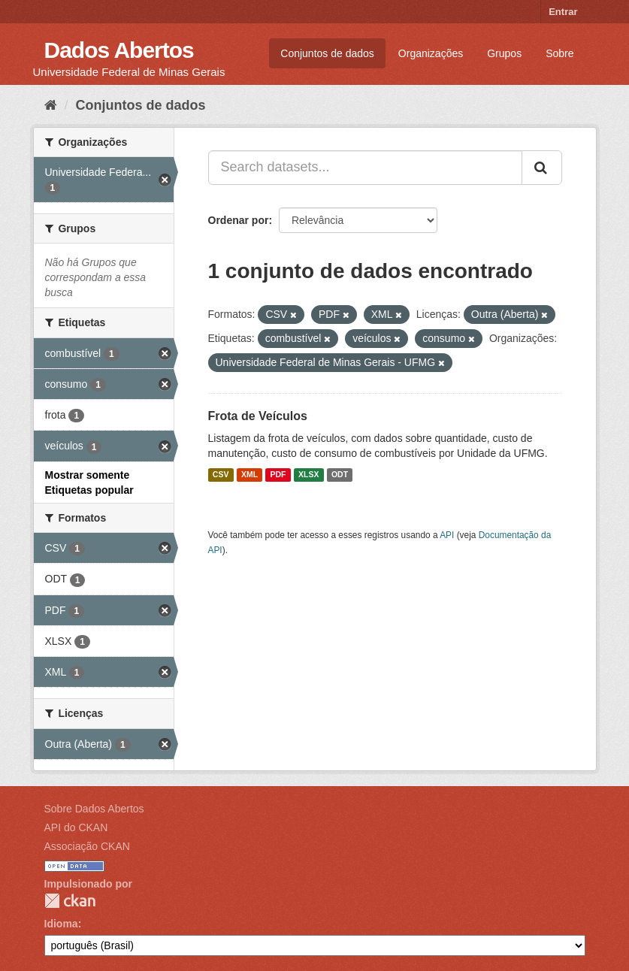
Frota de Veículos (257, 416)
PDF (278, 474)
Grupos (504, 53)
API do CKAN (76, 827)
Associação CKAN (87, 846)
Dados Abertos (119, 50)
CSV (221, 474)
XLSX (308, 474)
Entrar (563, 11)
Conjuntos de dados (327, 53)
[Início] (50, 105)
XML (249, 474)
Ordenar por (238, 220)
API (447, 535)
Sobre (559, 53)
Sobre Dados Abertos (94, 809)
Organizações (430, 53)
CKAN (69, 901)
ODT (339, 474)
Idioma (61, 924)
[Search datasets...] (365, 167)
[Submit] (542, 167)
